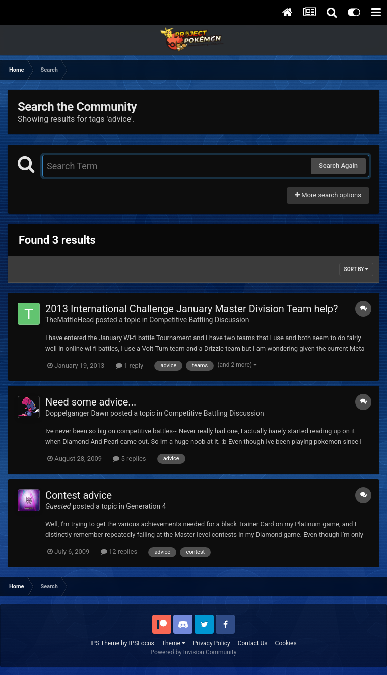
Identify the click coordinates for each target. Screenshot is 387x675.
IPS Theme (104, 643)
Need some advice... (90, 402)
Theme (173, 643)
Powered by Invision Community (194, 652)
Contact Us (253, 643)
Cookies (286, 643)
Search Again (338, 165)
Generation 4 (146, 506)
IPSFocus (141, 643)
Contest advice (78, 495)
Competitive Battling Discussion (199, 320)
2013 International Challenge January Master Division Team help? (191, 309)
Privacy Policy (211, 643)
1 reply (130, 365)
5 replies (129, 458)
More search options (328, 195)
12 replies (119, 551)
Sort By (356, 269)
